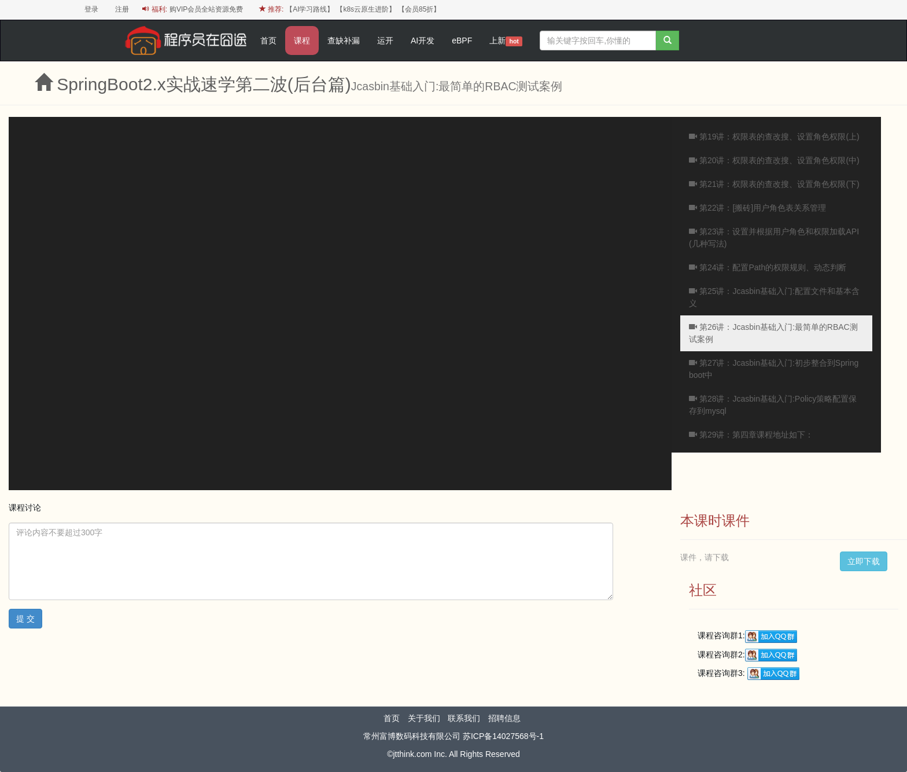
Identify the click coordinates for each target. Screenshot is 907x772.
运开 (385, 40)
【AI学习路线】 (310, 9)
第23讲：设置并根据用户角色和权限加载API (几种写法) (774, 237)
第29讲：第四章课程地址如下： (751, 434)
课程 (302, 40)
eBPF (462, 40)
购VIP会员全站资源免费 (206, 9)
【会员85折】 (419, 9)
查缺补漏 (343, 40)
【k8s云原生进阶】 (366, 9)
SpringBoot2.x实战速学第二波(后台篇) (204, 84)
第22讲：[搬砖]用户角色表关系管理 (757, 207)
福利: (154, 9)
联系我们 (464, 718)
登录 (91, 9)
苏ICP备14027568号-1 (503, 736)
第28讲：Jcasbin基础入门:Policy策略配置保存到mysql (773, 405)
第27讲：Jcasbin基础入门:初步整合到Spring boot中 (773, 369)
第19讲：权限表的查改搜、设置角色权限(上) (774, 136)
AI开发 (422, 40)
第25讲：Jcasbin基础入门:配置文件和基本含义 (774, 297)
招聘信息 (504, 718)
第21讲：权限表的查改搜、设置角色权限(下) (774, 184)
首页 (268, 40)
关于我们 (424, 718)
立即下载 (863, 561)
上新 (505, 41)
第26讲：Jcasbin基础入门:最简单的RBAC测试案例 (773, 333)
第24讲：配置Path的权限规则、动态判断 (767, 267)
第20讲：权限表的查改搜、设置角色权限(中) (774, 160)
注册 (122, 9)
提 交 (25, 618)
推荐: (271, 9)
